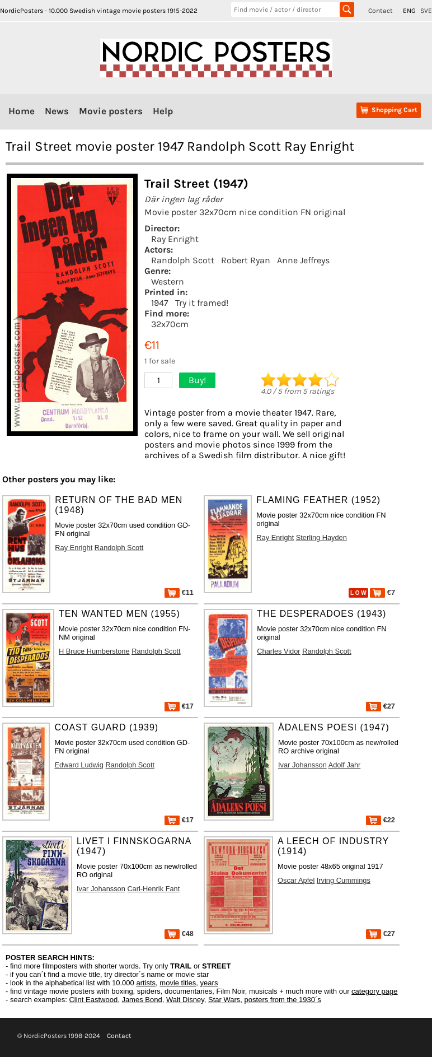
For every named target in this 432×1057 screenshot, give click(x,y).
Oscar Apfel (296, 880)
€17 (179, 706)
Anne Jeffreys (303, 260)
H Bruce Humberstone (94, 651)
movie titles (177, 983)
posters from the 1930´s (283, 999)
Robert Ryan (245, 260)
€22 (380, 820)
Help (163, 111)
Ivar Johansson (302, 765)
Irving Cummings (343, 880)
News (57, 111)
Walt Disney (185, 999)
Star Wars (224, 999)
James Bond (141, 999)
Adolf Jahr (344, 765)
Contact (380, 11)
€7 (382, 592)
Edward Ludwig (79, 765)
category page (374, 991)
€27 (380, 706)
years (209, 983)
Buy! (197, 380)
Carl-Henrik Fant (153, 888)
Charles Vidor (278, 651)
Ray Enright (175, 239)
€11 (179, 592)
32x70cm (170, 324)
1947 (159, 302)
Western (167, 281)
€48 (179, 933)
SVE (426, 11)
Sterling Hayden (321, 537)
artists (146, 983)
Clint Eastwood (93, 999)
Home (21, 111)
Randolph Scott (182, 260)
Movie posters (111, 111)
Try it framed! (201, 302)
